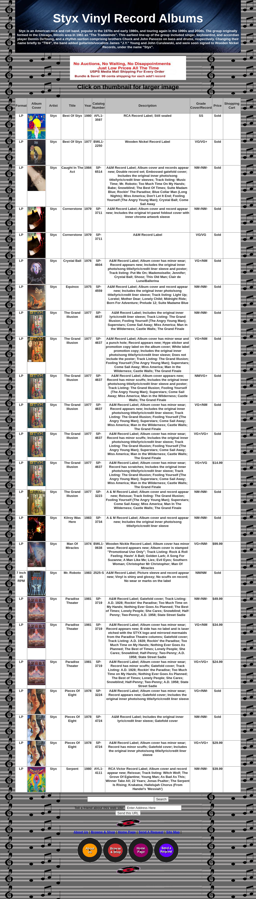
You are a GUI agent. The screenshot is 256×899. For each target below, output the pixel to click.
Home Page (127, 832)
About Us (80, 832)
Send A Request (151, 832)
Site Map (173, 832)
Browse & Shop (103, 832)
